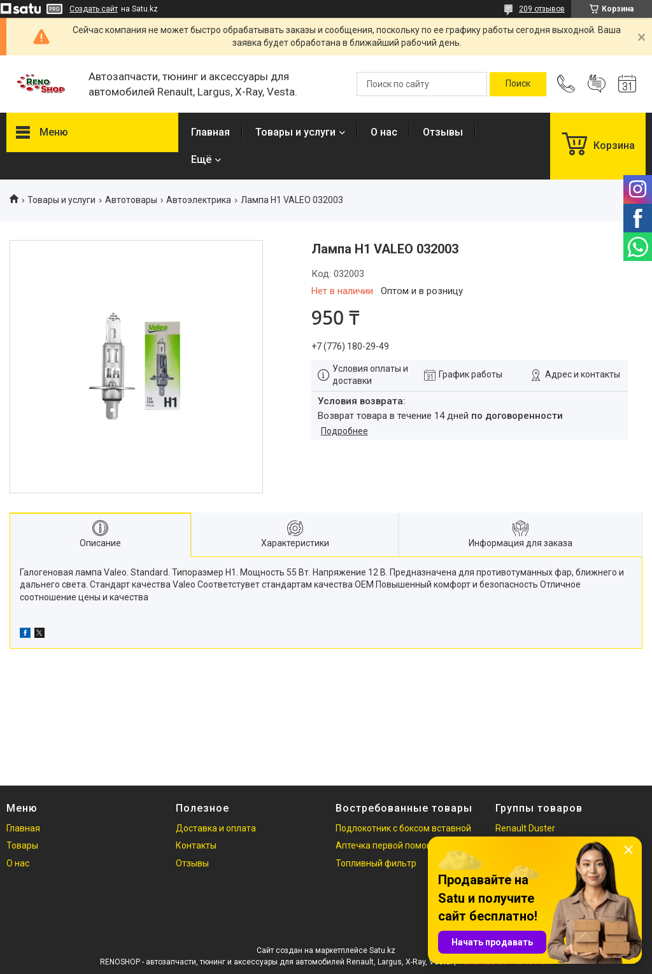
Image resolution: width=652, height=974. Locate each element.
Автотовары (131, 200)
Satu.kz (382, 950)
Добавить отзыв (597, 84)
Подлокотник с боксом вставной (403, 828)
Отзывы (443, 132)
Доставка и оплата (216, 828)
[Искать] (518, 84)
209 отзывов (542, 8)
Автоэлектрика (198, 200)
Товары (22, 845)
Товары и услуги (295, 132)
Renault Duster (525, 828)
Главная (210, 132)
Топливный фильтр (376, 863)
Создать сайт (93, 8)
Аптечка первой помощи (387, 845)
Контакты (196, 845)
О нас (384, 132)
